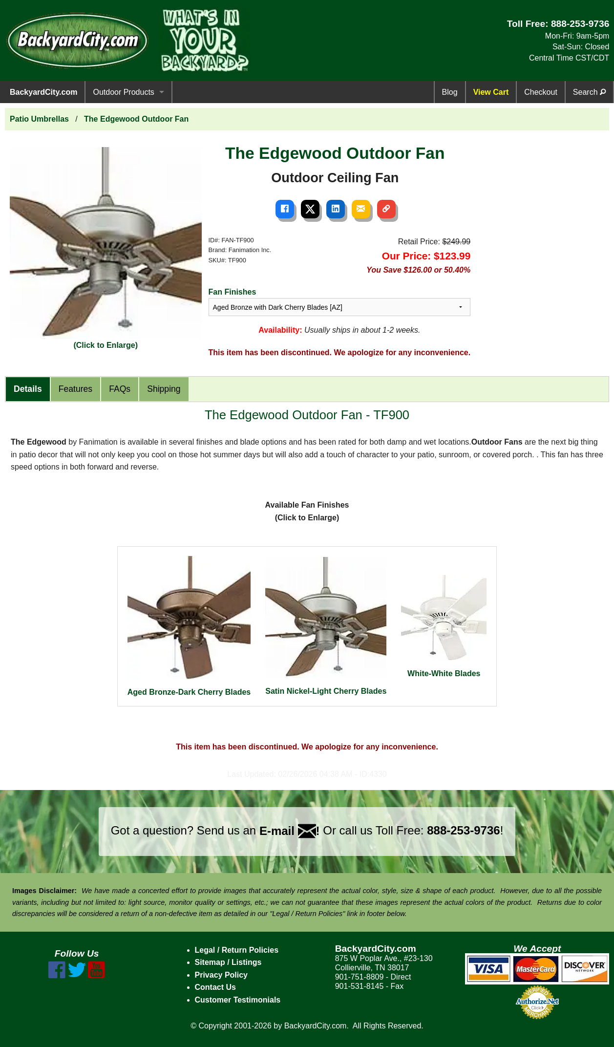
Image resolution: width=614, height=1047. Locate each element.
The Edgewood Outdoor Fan (136, 119)
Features (75, 389)
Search (589, 92)
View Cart (491, 92)
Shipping (163, 389)
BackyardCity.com (43, 92)
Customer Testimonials (238, 1000)
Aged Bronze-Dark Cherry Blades (189, 626)
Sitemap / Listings (228, 962)
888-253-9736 (580, 24)
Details (28, 389)
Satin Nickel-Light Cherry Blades (325, 626)
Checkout (540, 92)
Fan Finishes (232, 292)
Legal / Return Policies (237, 950)
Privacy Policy (221, 975)
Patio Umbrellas (39, 119)
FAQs (119, 389)
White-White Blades (444, 626)
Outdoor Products (123, 92)
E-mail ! (289, 830)
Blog (450, 92)
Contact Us (215, 987)
